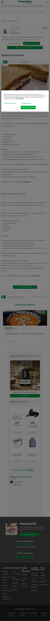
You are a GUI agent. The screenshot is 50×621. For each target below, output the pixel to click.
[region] (25, 101)
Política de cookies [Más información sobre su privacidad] (19, 98)
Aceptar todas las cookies (28, 107)
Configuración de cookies (10, 103)
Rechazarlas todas (26, 103)
